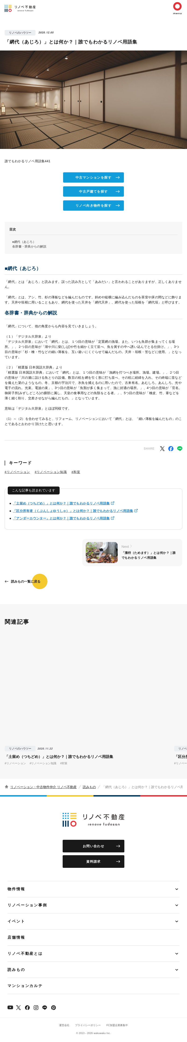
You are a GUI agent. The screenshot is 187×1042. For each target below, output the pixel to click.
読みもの (89, 787)
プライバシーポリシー (88, 1025)
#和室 (76, 472)
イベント (16, 921)
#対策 (63, 763)
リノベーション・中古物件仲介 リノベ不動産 (43, 787)
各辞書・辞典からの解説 (29, 246)
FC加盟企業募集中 (117, 1025)
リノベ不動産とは (25, 953)
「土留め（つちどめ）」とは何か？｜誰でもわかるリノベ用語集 (61, 503)
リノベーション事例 (27, 905)
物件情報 (16, 889)
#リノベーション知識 (51, 472)
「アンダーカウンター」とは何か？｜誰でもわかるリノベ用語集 (61, 518)
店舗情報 (16, 937)
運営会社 (64, 1025)
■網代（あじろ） (24, 242)
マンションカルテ (25, 986)
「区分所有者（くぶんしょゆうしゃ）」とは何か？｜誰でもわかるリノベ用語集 (73, 511)
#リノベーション (17, 472)
